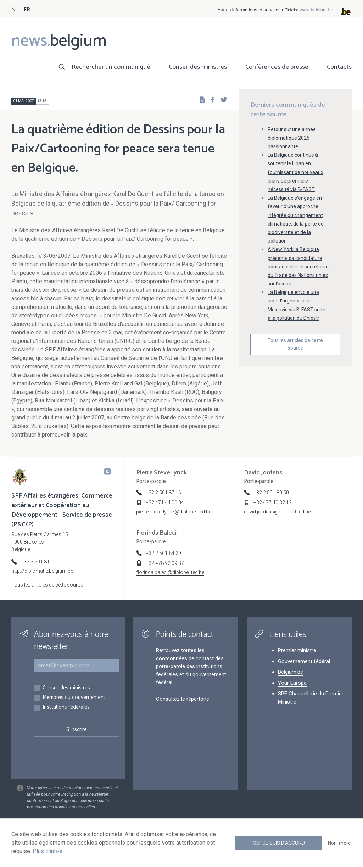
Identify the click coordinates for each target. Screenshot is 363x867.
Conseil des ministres (198, 67)
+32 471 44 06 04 (165, 502)
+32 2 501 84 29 (163, 553)
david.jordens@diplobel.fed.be (277, 512)
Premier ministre (297, 650)
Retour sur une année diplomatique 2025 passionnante (292, 138)
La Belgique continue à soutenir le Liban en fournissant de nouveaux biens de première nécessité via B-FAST (295, 172)
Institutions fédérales (66, 708)
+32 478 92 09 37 (165, 563)
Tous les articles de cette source (295, 344)
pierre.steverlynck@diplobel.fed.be (173, 512)
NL (14, 10)
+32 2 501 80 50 (271, 492)
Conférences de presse (276, 67)
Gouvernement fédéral (304, 661)
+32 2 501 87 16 (163, 492)
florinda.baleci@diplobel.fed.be (170, 572)
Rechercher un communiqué (111, 67)
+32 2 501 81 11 (38, 562)
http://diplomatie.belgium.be (42, 571)
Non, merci (340, 843)
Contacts (339, 67)
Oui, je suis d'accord (279, 843)
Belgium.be (290, 672)
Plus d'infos (47, 851)
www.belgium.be (316, 9)
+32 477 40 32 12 (272, 502)
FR (27, 10)
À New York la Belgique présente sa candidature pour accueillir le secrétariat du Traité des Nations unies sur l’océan (298, 266)
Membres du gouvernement (74, 698)
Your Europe (292, 683)
